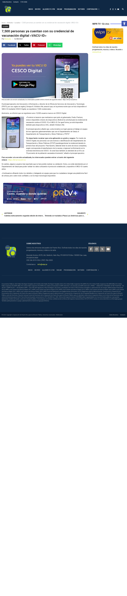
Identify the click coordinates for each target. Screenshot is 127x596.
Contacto (16, 2)
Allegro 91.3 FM (49, 9)
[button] (124, 23)
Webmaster (59, 315)
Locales (17, 23)
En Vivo (38, 9)
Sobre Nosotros (7, 2)
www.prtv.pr (96, 52)
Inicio (31, 9)
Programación (70, 9)
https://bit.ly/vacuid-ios (17, 160)
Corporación (93, 9)
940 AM (59, 9)
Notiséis (81, 9)
